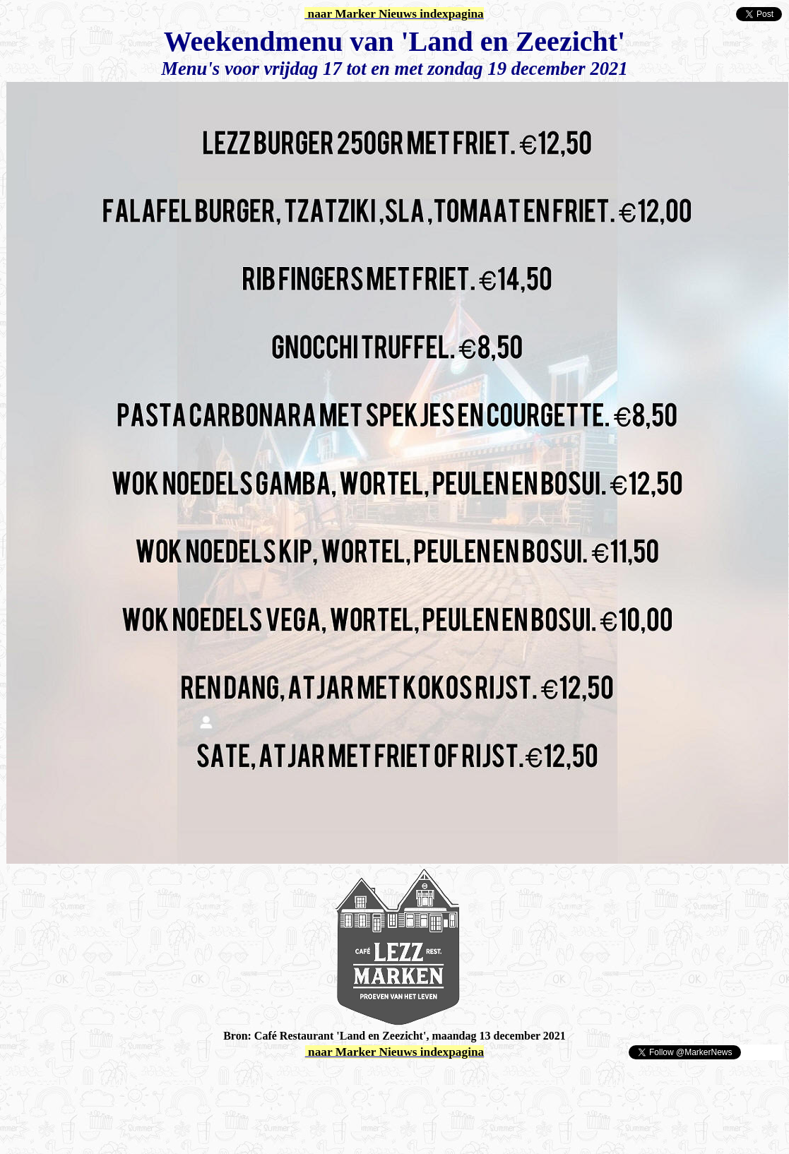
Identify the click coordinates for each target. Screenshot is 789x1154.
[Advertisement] (171, 1082)
